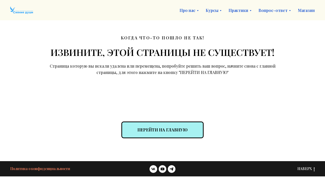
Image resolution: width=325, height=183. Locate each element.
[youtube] (162, 169)
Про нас (188, 10)
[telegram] (171, 169)
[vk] (153, 169)
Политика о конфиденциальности (40, 168)
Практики (238, 10)
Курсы (212, 10)
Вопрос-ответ (273, 10)
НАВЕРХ (306, 168)
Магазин (306, 10)
